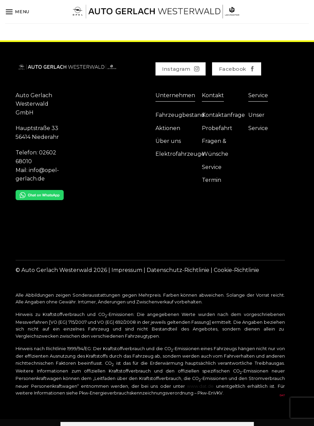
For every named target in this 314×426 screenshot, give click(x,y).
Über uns (168, 141)
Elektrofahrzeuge (180, 154)
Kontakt (213, 95)
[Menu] (17, 11)
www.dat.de (200, 386)
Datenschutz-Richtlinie (178, 270)
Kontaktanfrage (223, 115)
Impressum (126, 270)
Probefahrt (217, 128)
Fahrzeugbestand (180, 115)
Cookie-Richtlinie (236, 270)
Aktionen (167, 128)
